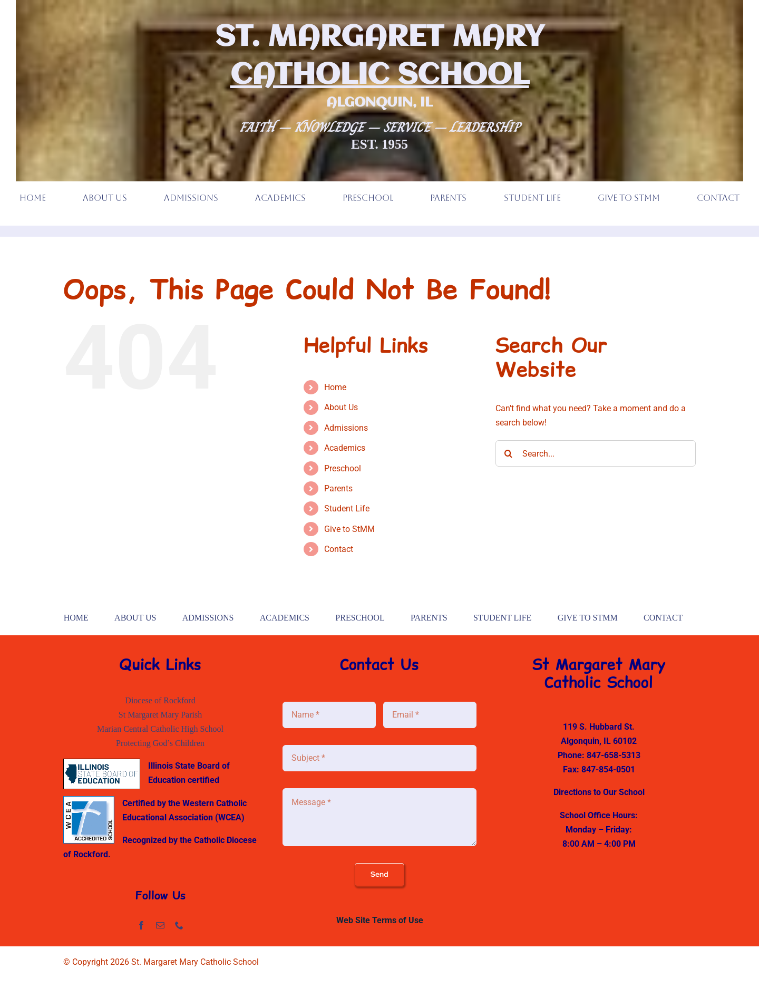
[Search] (508, 453)
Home (335, 387)
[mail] (160, 925)
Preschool (342, 468)
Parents (338, 488)
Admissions (346, 428)
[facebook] (141, 925)
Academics (344, 448)
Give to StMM (349, 529)
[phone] (179, 925)
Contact (338, 549)
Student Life (346, 508)
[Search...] (595, 453)
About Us (341, 407)
